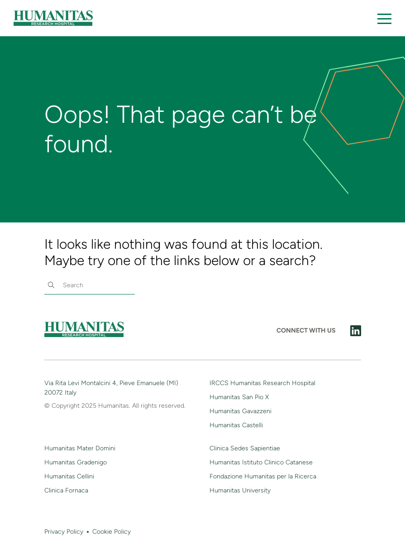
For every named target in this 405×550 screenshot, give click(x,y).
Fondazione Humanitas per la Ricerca (263, 476)
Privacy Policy (63, 532)
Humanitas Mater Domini (79, 448)
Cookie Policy (111, 532)
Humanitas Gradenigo (75, 462)
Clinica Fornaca (66, 490)
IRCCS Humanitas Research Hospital (262, 383)
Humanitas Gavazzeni (241, 411)
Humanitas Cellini (69, 476)
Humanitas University (240, 490)
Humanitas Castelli (236, 425)
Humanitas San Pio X (239, 397)
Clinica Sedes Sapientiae (245, 448)
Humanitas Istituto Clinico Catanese (261, 462)
